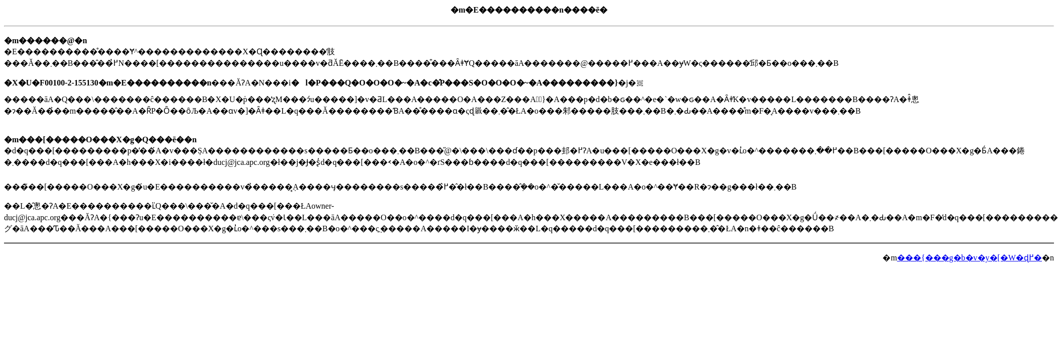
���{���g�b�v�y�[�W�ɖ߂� (969, 257)
